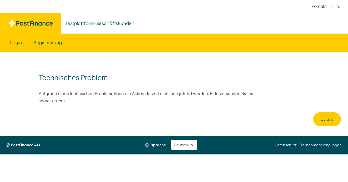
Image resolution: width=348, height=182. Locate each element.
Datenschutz (286, 145)
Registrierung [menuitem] (47, 42)
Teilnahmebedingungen (321, 145)
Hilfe (335, 6)
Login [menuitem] (16, 42)
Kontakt (319, 6)
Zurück (327, 119)
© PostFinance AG (23, 145)
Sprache (158, 145)
